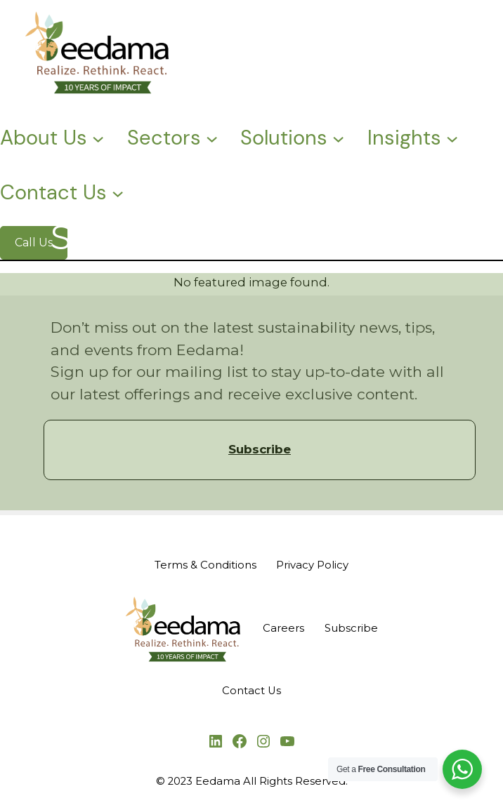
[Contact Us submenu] (118, 193)
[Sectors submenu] (212, 137)
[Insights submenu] (452, 137)
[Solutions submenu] (338, 137)
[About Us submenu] (98, 137)
